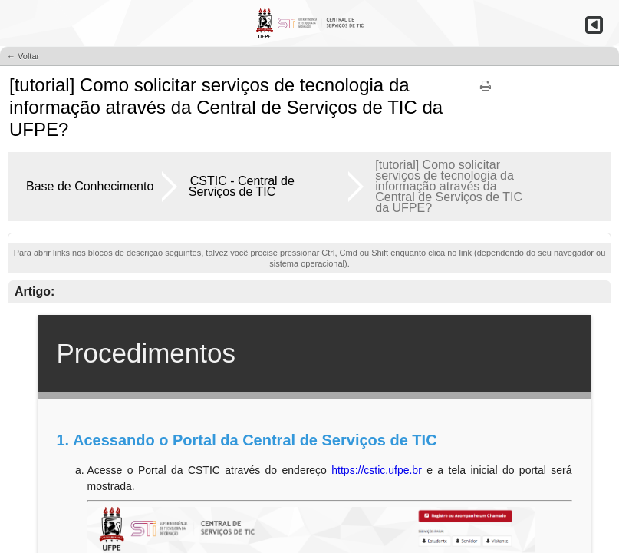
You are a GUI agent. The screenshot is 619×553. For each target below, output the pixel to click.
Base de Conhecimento (89, 186)
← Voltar (23, 56)
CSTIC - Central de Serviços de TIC (242, 186)
